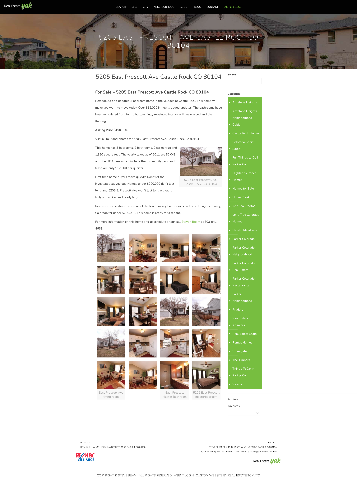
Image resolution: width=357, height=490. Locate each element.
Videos (237, 384)
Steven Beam (191, 222)
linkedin (346, 8)
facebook (341, 8)
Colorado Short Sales (242, 145)
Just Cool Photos (243, 206)
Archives (234, 406)
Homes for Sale (243, 188)
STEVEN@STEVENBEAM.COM (262, 451)
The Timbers (241, 360)
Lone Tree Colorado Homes (245, 218)
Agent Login (184, 475)
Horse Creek (241, 197)
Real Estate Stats (244, 334)
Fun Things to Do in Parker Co (246, 160)
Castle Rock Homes (246, 133)
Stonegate (239, 351)
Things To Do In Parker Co (243, 372)
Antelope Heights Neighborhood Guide (244, 118)
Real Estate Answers (240, 321)
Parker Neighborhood (242, 297)
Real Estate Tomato (244, 475)
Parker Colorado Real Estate (243, 266)
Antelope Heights (244, 102)
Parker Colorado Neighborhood (243, 251)
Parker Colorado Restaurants (243, 282)
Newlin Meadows (244, 230)
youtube (352, 8)
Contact (272, 442)
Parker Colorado (243, 239)
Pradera (237, 310)
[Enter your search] (245, 81)
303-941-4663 (208, 451)
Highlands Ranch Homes (244, 176)
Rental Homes (242, 342)
